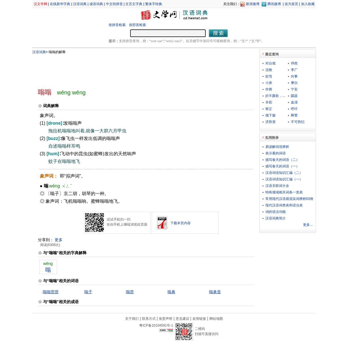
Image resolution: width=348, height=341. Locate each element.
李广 (294, 70)
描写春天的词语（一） (282, 166)
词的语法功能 (275, 212)
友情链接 (199, 319)
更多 (59, 240)
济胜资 (270, 122)
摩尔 (294, 83)
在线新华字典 (60, 4)
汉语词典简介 (275, 218)
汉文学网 (40, 4)
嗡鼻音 (215, 292)
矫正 (268, 109)
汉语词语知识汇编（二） (284, 173)
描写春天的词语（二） (282, 160)
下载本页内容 (180, 223)
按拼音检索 (117, 25)
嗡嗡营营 (51, 292)
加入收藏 (308, 4)
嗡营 (130, 292)
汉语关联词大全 (277, 186)
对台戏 (270, 63)
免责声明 (165, 319)
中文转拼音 (114, 4)
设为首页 (291, 4)
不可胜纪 (297, 122)
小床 (268, 83)
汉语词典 (80, 4)
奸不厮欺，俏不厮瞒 (280, 96)
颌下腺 (270, 115)
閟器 (294, 96)
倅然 (294, 63)
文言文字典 (133, 4)
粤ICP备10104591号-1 (156, 325)
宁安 (294, 89)
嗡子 (88, 292)
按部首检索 (137, 25)
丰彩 (268, 102)
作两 (268, 89)
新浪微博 (252, 4)
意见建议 (182, 319)
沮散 (268, 70)
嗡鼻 (171, 292)
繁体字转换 (153, 4)
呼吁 (294, 109)
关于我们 (132, 319)
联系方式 (149, 319)
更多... (308, 225)
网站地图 (216, 319)
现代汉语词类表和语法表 (284, 205)
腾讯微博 (274, 4)
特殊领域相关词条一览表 (284, 192)
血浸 (294, 102)
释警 (294, 115)
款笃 (268, 76)
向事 (294, 76)
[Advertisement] (137, 68)
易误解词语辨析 (277, 147)
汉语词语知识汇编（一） (284, 179)
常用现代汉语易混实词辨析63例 (289, 199)
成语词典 (96, 4)
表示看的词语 (275, 153)
